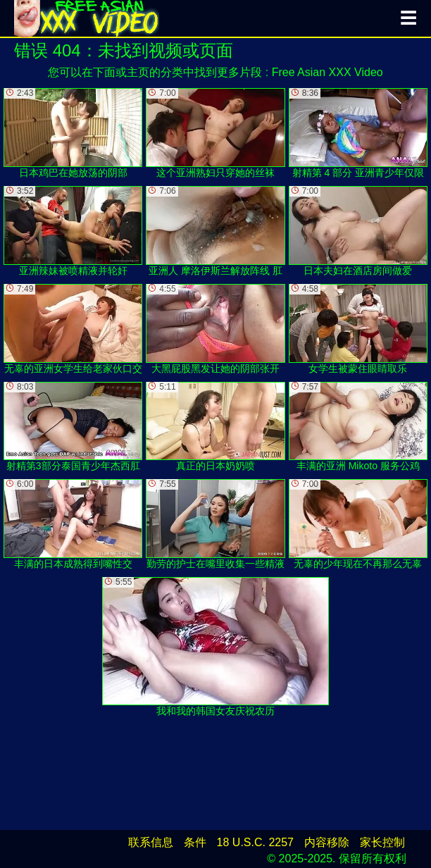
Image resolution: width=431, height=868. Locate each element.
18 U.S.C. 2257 (255, 842)
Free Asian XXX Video (327, 72)
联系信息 (150, 842)
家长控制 (382, 842)
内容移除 (326, 842)
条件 (195, 842)
